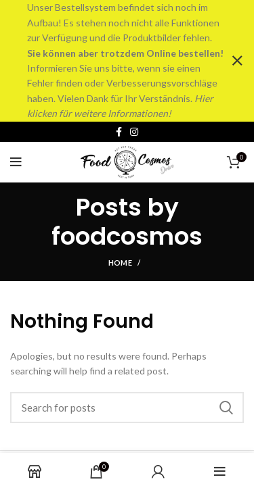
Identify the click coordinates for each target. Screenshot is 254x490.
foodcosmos (127, 235)
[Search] (127, 406)
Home (120, 262)
